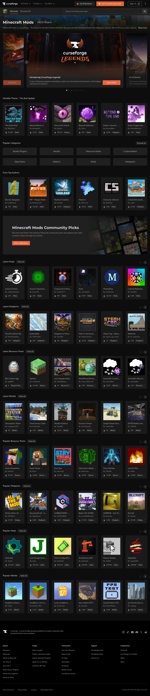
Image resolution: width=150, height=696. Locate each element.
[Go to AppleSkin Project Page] (136, 551)
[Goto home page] (10, 4)
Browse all (141, 143)
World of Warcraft (9, 658)
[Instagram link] (123, 632)
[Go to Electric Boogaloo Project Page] (14, 193)
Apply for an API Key (39, 662)
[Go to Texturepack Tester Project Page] (14, 417)
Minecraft (6, 654)
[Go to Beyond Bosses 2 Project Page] (38, 119)
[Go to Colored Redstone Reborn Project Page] (136, 282)
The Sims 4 (7, 662)
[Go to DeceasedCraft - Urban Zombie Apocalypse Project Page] (38, 507)
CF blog (64, 658)
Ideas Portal (66, 654)
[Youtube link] (132, 632)
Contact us (95, 658)
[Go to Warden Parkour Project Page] (63, 417)
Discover (14, 11)
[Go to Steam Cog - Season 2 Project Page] (112, 327)
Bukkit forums (67, 670)
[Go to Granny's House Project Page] (87, 417)
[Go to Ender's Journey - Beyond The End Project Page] (112, 119)
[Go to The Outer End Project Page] (14, 119)
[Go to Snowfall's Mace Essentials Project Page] (136, 372)
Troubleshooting (97, 654)
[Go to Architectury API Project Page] (87, 551)
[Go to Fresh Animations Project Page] (14, 462)
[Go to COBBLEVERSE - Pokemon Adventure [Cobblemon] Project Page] (63, 507)
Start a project (37, 650)
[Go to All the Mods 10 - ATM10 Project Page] (14, 507)
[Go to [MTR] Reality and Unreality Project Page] (136, 417)
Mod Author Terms (46, 690)
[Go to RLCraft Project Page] (136, 507)
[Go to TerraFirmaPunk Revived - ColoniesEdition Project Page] (14, 327)
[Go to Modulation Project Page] (112, 282)
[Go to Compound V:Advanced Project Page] (63, 282)
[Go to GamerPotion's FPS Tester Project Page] (112, 596)
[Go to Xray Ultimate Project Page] (112, 462)
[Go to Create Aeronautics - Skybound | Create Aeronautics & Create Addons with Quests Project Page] (136, 193)
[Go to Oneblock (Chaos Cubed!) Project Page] (14, 596)
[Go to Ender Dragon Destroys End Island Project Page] (136, 119)
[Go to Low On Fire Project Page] (136, 462)
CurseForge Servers (69, 674)
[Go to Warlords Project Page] (136, 327)
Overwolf (124, 650)
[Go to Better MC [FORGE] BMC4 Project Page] (87, 507)
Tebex (123, 658)
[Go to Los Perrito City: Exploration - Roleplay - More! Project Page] (136, 596)
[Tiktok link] (127, 632)
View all (21, 262)
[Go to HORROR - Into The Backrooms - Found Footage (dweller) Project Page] (112, 507)
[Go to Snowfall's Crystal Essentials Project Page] (112, 372)
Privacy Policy (22, 690)
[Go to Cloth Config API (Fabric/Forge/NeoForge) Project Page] (63, 551)
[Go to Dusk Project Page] (87, 282)
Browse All (26, 11)
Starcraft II (7, 666)
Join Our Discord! (68, 650)
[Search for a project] (103, 11)
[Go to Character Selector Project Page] (112, 193)
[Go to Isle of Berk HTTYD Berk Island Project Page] (87, 596)
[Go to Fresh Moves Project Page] (38, 462)
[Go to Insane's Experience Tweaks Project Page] (38, 282)
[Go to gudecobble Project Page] (38, 327)
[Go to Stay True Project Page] (63, 462)
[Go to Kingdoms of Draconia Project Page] (63, 327)
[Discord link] (136, 632)
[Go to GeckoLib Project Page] (14, 551)
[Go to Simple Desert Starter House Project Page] (112, 417)
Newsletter (66, 662)
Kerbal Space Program (11, 670)
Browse (26, 3)
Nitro (122, 662)
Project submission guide (41, 654)
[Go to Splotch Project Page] (38, 372)
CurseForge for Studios (129, 654)
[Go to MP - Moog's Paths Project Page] (38, 193)
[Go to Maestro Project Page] (87, 193)
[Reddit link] (145, 632)
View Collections (21, 243)
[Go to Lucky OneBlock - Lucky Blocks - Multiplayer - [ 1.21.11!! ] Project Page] (63, 596)
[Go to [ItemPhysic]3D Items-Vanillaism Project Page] (87, 372)
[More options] (145, 3)
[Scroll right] (145, 262)
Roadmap (65, 666)
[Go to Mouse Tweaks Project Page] (112, 551)
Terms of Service (8, 690)
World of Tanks (8, 677)
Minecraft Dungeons (10, 674)
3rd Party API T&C (39, 666)
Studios (50, 3)
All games (6, 650)
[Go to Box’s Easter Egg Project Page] (14, 372)
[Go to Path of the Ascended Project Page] (87, 327)
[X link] (141, 632)
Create (37, 3)
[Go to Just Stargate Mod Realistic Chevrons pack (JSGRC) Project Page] (63, 372)
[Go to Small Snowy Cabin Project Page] (38, 417)
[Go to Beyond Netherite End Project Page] (87, 119)
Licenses (34, 690)
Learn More (111, 83)
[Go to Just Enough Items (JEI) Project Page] (38, 551)
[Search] (145, 11)
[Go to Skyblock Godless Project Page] (63, 193)
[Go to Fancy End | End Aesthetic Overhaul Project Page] (63, 119)
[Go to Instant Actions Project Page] (14, 282)
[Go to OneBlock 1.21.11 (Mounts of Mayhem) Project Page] (38, 596)
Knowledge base (97, 650)
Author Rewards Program (41, 658)
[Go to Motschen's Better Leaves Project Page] (87, 462)
